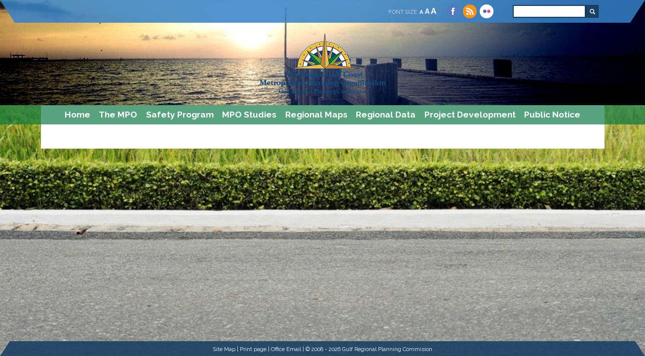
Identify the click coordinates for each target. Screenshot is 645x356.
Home (77, 114)
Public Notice (552, 114)
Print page (253, 349)
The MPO (118, 114)
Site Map (224, 349)
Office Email (286, 349)
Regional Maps (316, 114)
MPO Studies (249, 114)
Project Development (470, 114)
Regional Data (386, 114)
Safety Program (180, 114)
